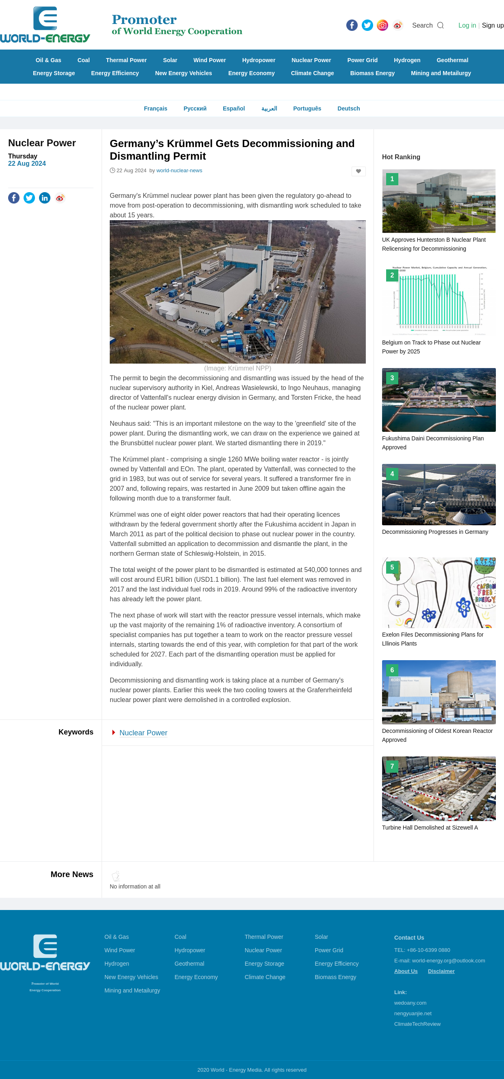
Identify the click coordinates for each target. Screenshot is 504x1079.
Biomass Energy (372, 73)
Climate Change (312, 73)
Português (307, 108)
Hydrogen (407, 60)
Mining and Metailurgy (441, 73)
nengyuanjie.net (413, 1013)
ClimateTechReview (417, 1024)
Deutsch (349, 108)
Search (422, 25)
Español (234, 108)
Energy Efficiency (115, 73)
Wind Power (209, 60)
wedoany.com (410, 1003)
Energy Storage (54, 73)
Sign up (493, 25)
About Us (406, 971)
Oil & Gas (48, 60)
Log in (467, 25)
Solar (170, 60)
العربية (269, 108)
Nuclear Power (311, 60)
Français (155, 108)
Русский (195, 108)
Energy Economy (251, 73)
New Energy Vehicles (183, 73)
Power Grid (363, 60)
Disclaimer (441, 971)
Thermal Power (126, 60)
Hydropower (259, 60)
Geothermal (452, 60)
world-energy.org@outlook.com (448, 961)
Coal (84, 60)
